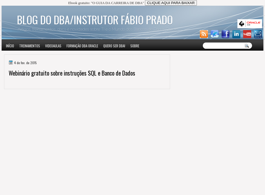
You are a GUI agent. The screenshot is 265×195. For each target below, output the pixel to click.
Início (10, 45)
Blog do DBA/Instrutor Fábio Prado (95, 19)
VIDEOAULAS (53, 45)
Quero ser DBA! (114, 45)
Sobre (134, 45)
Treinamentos (29, 45)
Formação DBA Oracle (82, 45)
